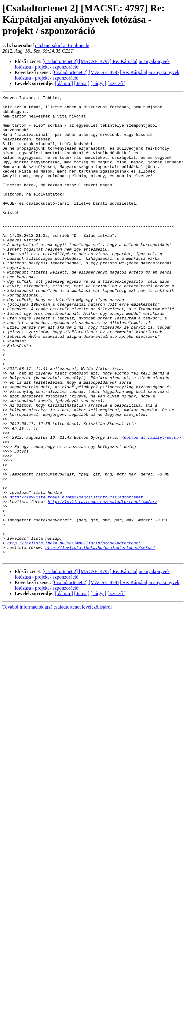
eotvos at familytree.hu (151, 506)
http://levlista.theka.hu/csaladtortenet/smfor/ (102, 583)
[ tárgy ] (98, 83)
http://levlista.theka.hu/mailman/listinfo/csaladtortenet (76, 577)
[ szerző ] (117, 83)
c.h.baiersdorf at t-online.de (62, 45)
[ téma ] (81, 83)
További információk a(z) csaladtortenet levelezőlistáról (57, 699)
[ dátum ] (64, 83)
